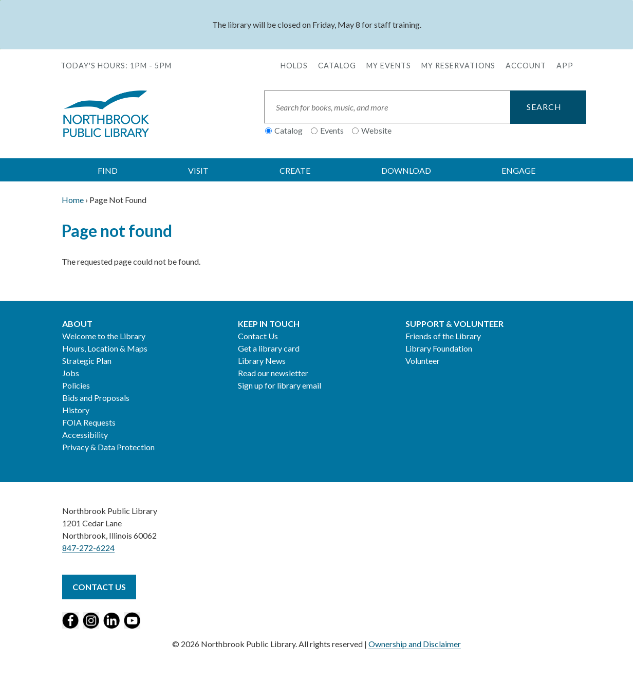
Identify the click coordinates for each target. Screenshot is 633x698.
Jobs (70, 373)
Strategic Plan (86, 360)
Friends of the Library (443, 336)
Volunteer (422, 360)
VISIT (198, 170)
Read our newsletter (273, 373)
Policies (76, 385)
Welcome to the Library (103, 336)
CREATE (295, 170)
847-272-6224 (88, 548)
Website (376, 130)
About (77, 323)
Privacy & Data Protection (108, 447)
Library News (262, 360)
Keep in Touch (269, 323)
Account (526, 65)
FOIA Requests (89, 422)
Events (332, 130)
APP (564, 65)
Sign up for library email (279, 385)
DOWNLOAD (406, 170)
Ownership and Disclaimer (414, 644)
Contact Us (258, 336)
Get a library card (269, 348)
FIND (108, 170)
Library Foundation (438, 348)
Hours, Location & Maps (104, 348)
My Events (388, 65)
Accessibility (85, 434)
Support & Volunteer (454, 323)
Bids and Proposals (95, 397)
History (75, 410)
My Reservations (458, 65)
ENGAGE (518, 170)
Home (73, 200)
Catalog (337, 65)
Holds (294, 65)
